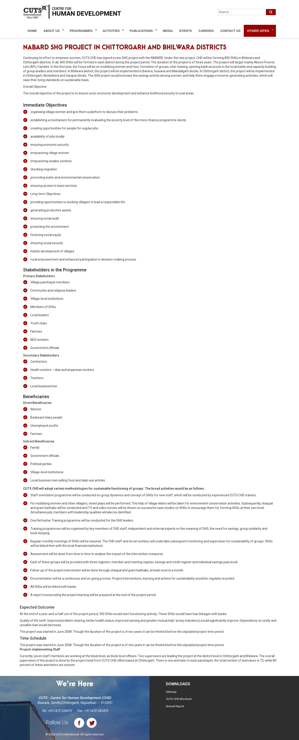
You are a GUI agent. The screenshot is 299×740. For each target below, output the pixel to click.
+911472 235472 (60, 711)
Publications (141, 31)
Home (32, 31)
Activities (111, 31)
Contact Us (230, 31)
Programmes (81, 31)
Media (168, 31)
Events (185, 31)
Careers (206, 31)
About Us (51, 31)
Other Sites (258, 31)
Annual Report (175, 706)
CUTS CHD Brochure (179, 699)
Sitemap (171, 691)
